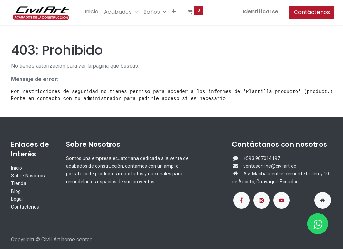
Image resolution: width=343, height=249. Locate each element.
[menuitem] (94, 11)
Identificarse (258, 12)
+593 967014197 (261, 158)
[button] (176, 11)
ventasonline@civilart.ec (269, 166)
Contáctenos (310, 12)
